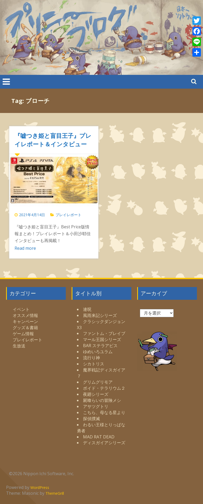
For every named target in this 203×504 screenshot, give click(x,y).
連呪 (87, 309)
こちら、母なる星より (104, 412)
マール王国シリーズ (102, 339)
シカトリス (93, 364)
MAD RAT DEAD (98, 437)
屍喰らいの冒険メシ (102, 400)
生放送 (19, 346)
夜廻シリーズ (95, 394)
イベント (21, 309)
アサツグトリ (95, 406)
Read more (25, 248)
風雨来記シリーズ (100, 315)
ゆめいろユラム (98, 352)
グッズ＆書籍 (25, 327)
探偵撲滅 (91, 418)
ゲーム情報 (23, 334)
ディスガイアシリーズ (104, 443)
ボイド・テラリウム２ (104, 388)
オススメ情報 (25, 315)
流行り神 (91, 358)
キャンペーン (25, 321)
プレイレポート (68, 214)
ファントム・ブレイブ (104, 333)
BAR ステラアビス (100, 345)
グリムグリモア (98, 382)
